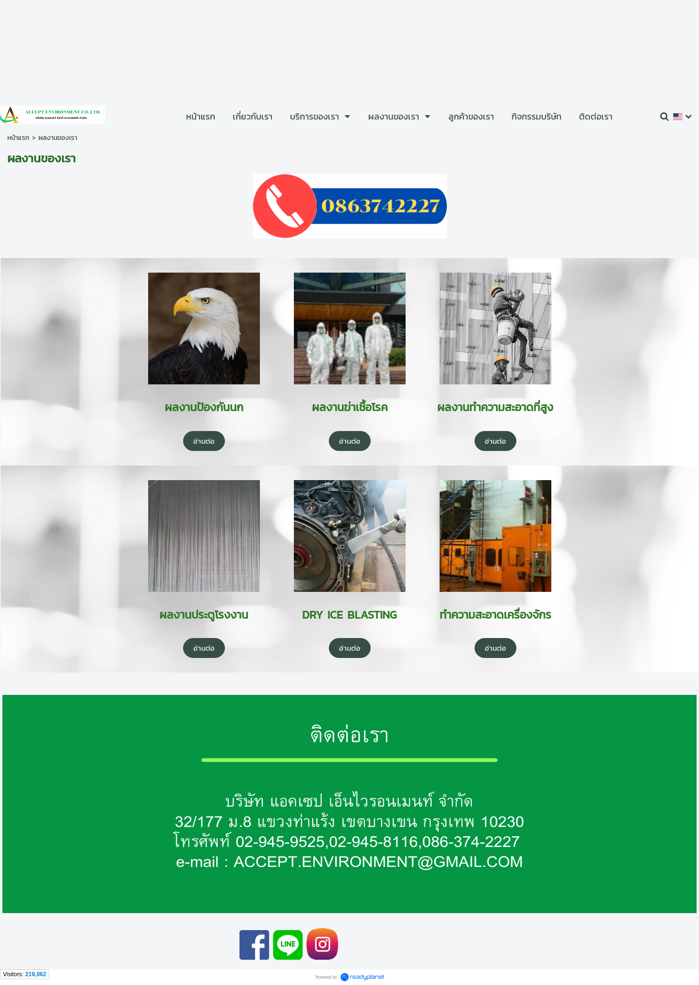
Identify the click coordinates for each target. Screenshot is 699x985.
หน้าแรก (18, 138)
